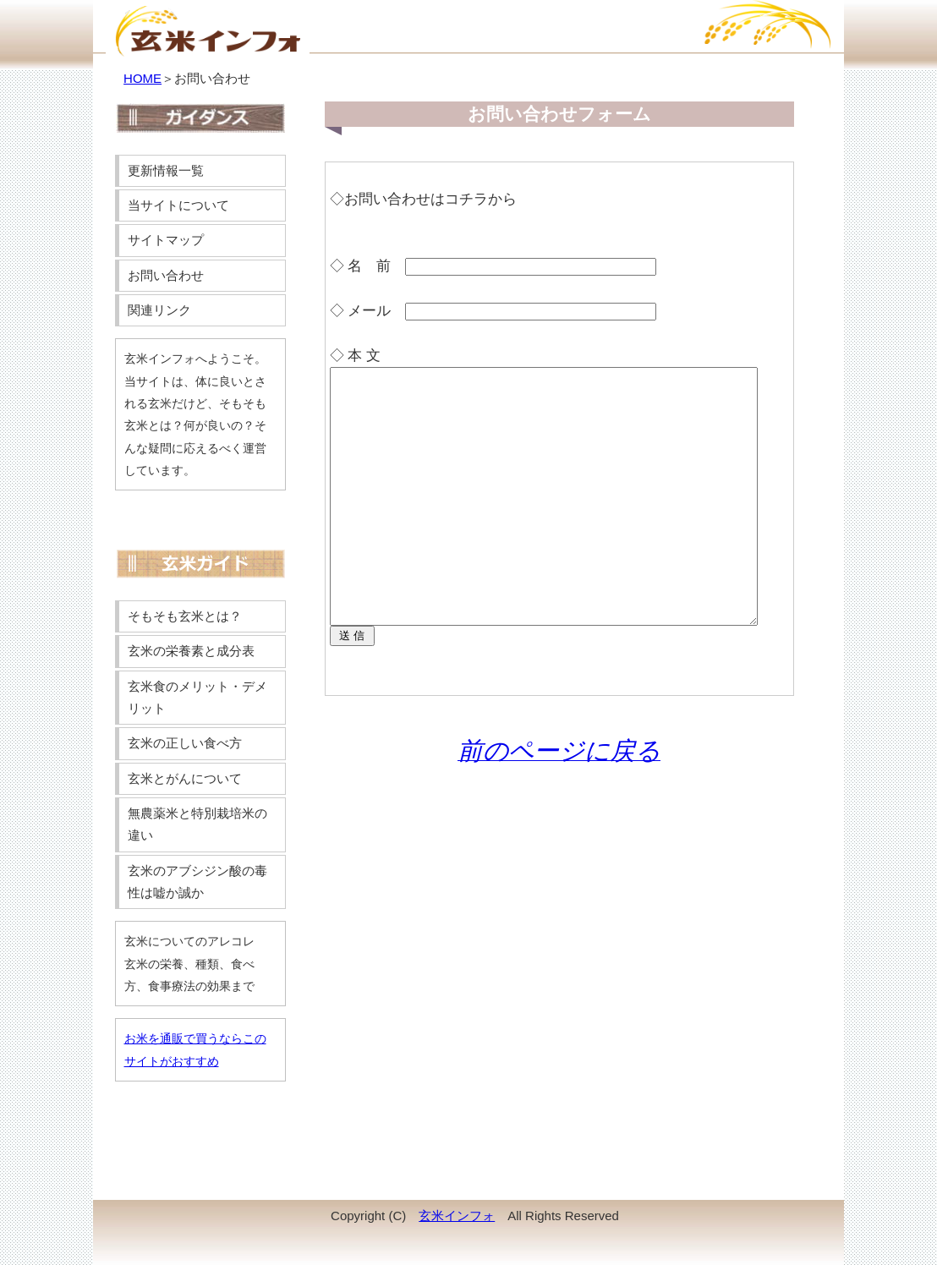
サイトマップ (166, 240)
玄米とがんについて (185, 778)
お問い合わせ (166, 275)
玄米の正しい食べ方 (185, 743)
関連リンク (159, 310)
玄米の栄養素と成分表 (191, 650)
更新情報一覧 (166, 170)
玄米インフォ (457, 1215)
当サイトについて (178, 205)
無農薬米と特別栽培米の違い (197, 824)
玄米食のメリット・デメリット (197, 697)
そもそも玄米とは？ (185, 616)
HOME (142, 78)
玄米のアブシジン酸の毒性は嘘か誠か (197, 881)
